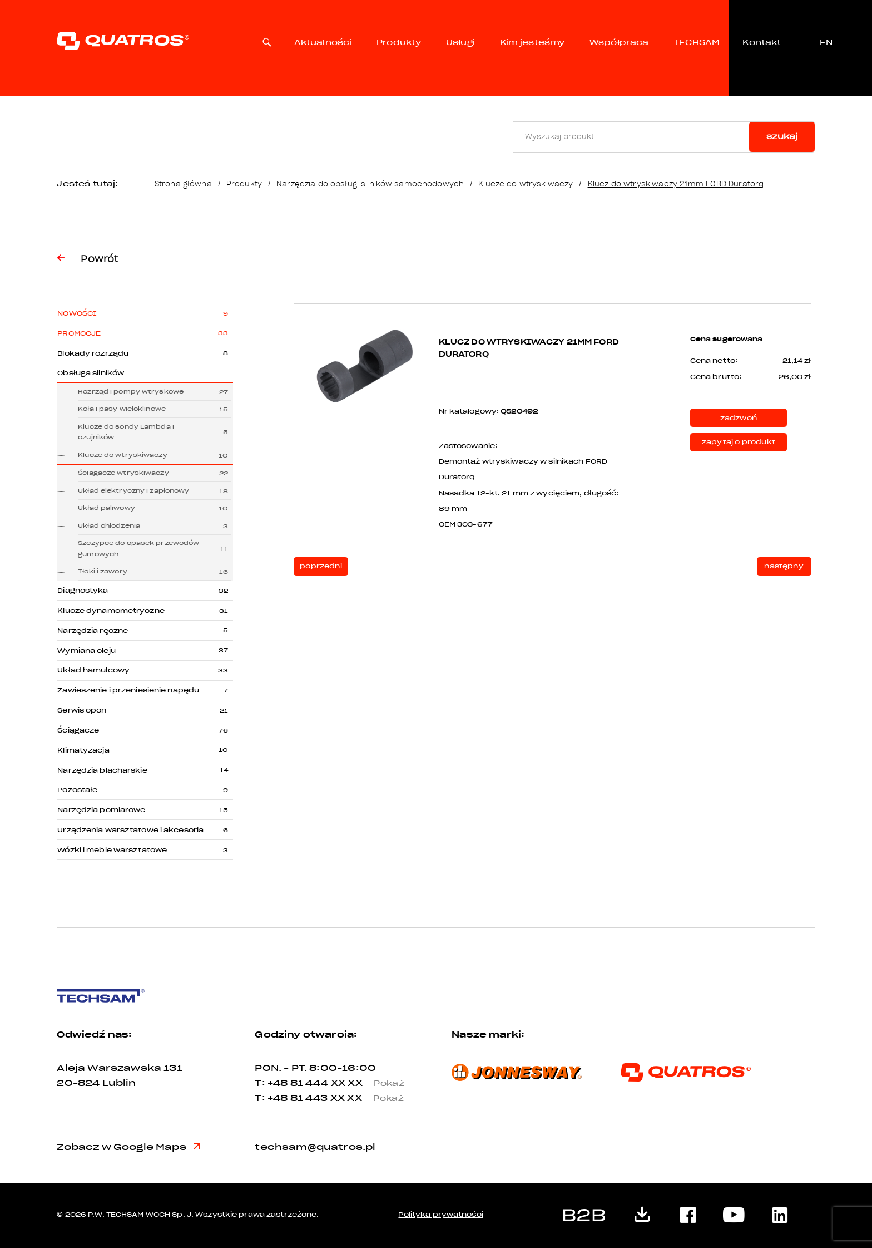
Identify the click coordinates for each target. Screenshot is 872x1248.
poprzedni (321, 566)
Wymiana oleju (86, 651)
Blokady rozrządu (92, 353)
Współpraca (619, 42)
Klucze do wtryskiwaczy (525, 184)
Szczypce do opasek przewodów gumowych (138, 548)
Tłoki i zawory (102, 571)
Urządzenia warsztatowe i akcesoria (130, 830)
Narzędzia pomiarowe (101, 810)
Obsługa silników (90, 373)
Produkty (398, 42)
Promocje (79, 333)
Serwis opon (81, 710)
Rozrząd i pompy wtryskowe (131, 391)
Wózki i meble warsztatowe (112, 850)
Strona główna (183, 184)
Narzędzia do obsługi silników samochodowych (370, 184)
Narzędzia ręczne (92, 631)
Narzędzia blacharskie (102, 770)
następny (783, 566)
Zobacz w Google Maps (129, 1147)
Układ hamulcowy (93, 670)
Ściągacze (78, 730)
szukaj (781, 136)
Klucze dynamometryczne (110, 611)
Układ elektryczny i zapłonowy (133, 490)
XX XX (372, 1083)
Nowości (77, 313)
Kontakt (762, 42)
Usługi (460, 42)
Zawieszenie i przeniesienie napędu (128, 690)
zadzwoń (738, 418)
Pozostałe (77, 790)
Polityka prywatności (440, 1214)
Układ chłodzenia (109, 525)
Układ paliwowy (106, 508)
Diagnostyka (82, 590)
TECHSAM (696, 42)
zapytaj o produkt (738, 442)
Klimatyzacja (83, 750)
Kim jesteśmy (532, 42)
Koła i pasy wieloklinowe (122, 408)
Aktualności (323, 42)
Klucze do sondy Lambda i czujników (126, 432)
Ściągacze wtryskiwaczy (123, 472)
